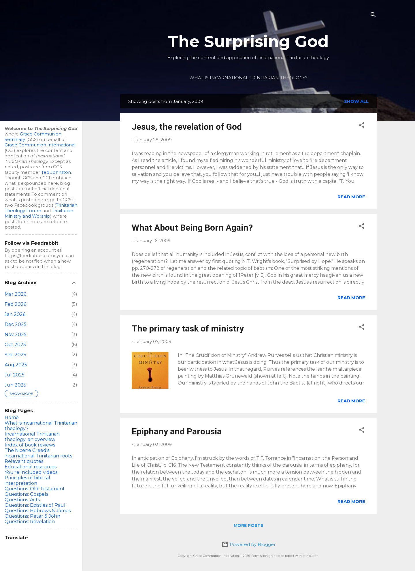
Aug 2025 (16, 365)
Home (12, 417)
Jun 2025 (15, 385)
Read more (351, 196)
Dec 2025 (16, 324)
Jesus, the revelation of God (187, 127)
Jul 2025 (14, 375)
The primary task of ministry (188, 328)
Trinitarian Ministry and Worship (39, 213)
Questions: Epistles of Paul (35, 505)
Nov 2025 (16, 334)
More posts (248, 525)
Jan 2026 (15, 314)
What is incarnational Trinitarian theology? (248, 77)
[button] (361, 126)
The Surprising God (248, 41)
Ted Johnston (56, 172)
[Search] (373, 16)
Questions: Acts (22, 499)
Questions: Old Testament (35, 488)
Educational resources (30, 467)
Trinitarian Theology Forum (41, 207)
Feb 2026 (15, 304)
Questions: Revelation (30, 521)
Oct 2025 (15, 344)
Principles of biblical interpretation (27, 480)
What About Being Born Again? (192, 228)
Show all (356, 101)
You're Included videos (31, 472)
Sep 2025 (15, 354)
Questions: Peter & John (32, 516)
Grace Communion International (40, 145)
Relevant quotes (24, 461)
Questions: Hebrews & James (38, 510)
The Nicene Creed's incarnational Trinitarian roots (38, 453)
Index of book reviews (30, 445)
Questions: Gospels (26, 494)
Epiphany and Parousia (177, 431)
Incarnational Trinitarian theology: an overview (32, 436)
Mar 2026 (15, 294)
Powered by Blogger (249, 544)
